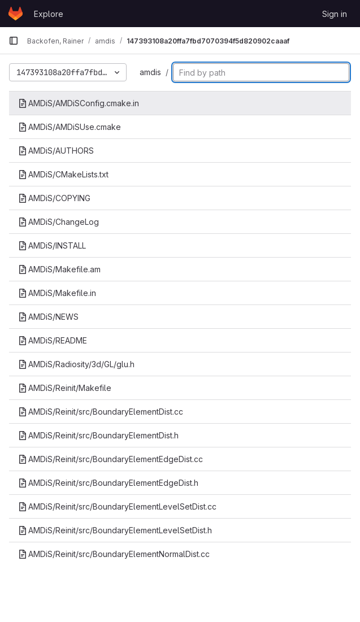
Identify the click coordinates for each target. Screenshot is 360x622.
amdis (150, 72)
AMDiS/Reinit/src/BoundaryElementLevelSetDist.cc (117, 506)
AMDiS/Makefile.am (59, 269)
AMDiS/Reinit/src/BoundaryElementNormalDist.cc (114, 554)
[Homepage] (15, 14)
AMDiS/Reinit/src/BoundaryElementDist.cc (100, 411)
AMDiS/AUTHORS (56, 150)
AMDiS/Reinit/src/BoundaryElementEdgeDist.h (108, 483)
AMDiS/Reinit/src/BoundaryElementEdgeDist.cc (110, 459)
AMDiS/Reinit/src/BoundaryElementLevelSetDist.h (115, 530)
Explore (48, 14)
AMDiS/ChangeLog (58, 222)
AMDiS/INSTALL (52, 245)
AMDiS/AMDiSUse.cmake (69, 127)
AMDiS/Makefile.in (57, 293)
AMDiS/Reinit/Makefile (64, 388)
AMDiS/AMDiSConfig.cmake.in (78, 103)
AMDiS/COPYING (54, 198)
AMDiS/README (52, 340)
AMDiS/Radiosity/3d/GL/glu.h (76, 364)
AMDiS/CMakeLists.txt (63, 174)
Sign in (334, 14)
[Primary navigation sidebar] (14, 41)
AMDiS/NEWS (48, 316)
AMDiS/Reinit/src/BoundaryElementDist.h (98, 435)
